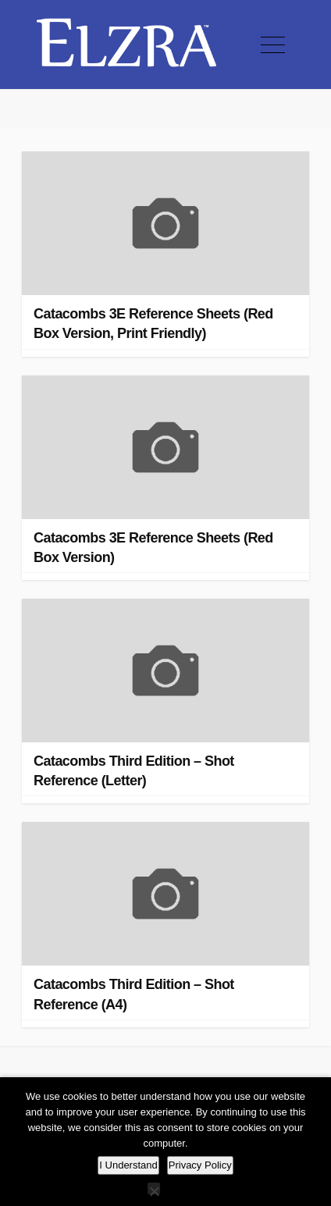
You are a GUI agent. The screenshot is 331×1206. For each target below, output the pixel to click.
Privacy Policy (200, 1165)
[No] (154, 1188)
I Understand (128, 1165)
